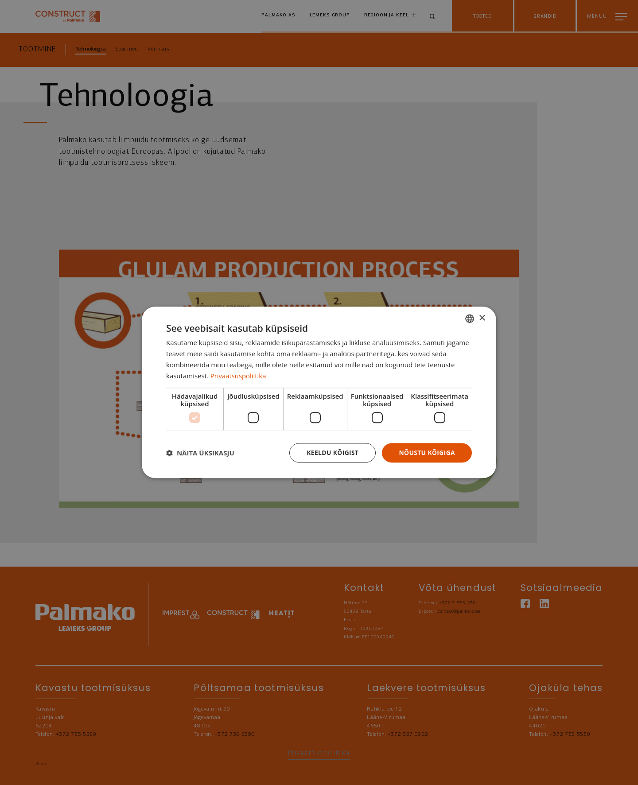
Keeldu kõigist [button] (331, 452)
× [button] (481, 318)
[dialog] (319, 392)
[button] (200, 453)
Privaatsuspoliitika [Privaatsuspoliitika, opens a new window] (238, 375)
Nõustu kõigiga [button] (426, 452)
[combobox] (469, 318)
